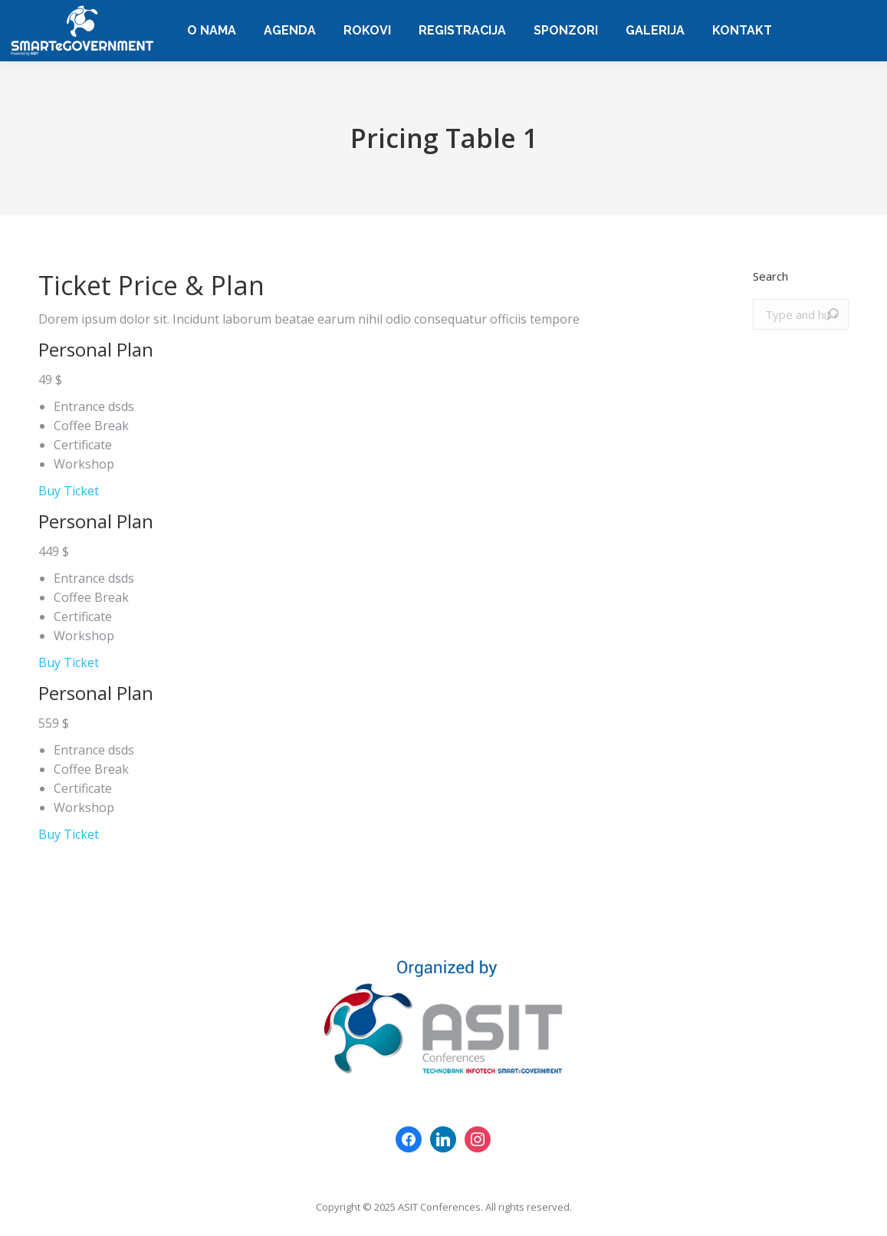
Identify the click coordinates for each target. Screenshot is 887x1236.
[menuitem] (211, 31)
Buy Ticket (68, 490)
